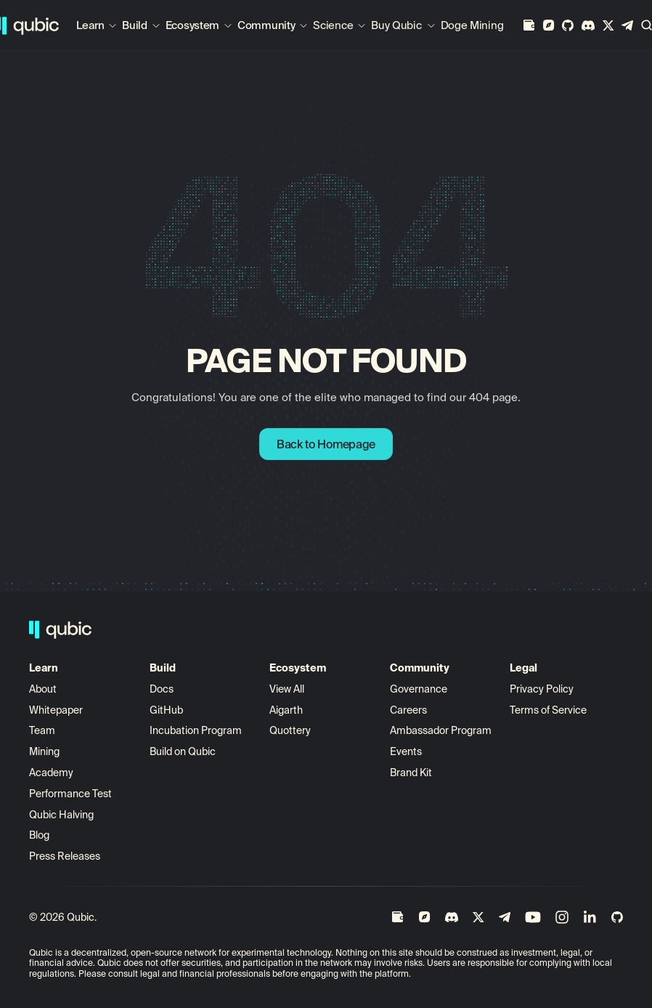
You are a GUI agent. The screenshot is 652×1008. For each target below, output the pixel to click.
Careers (408, 710)
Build (134, 25)
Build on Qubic (183, 751)
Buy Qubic (396, 25)
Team (43, 730)
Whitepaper (57, 710)
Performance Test (70, 793)
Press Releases (64, 856)
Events (406, 751)
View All (286, 689)
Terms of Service (548, 710)
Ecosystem (192, 25)
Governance (418, 689)
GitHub (166, 710)
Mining (44, 751)
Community (266, 25)
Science (333, 25)
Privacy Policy (542, 689)
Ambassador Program (441, 730)
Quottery (290, 730)
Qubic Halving (61, 814)
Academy (51, 772)
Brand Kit (411, 772)
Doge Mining (472, 25)
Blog (39, 835)
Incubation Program (196, 730)
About (44, 689)
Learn (90, 25)
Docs (162, 689)
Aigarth (286, 710)
